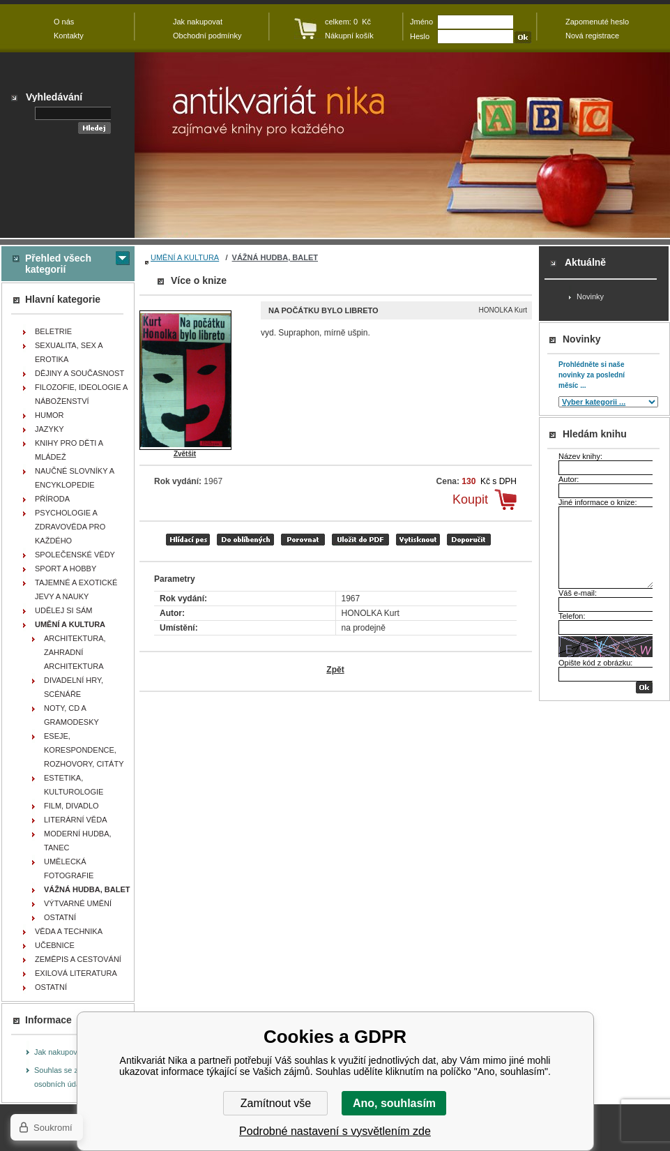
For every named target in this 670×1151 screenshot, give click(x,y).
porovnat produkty (303, 540)
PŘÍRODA (52, 499)
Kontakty (69, 35)
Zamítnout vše (276, 1103)
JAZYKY (49, 429)
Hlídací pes (188, 540)
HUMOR (49, 415)
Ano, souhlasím (394, 1103)
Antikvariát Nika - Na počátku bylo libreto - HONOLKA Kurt (402, 145)
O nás (64, 21)
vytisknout (418, 540)
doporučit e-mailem (469, 540)
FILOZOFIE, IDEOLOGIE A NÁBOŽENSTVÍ (81, 394)
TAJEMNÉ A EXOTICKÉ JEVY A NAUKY (76, 589)
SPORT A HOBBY (65, 568)
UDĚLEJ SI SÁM (64, 610)
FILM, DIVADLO (71, 806)
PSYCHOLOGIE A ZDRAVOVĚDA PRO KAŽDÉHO (70, 527)
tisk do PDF (360, 540)
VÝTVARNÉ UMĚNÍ (78, 903)
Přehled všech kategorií (58, 264)
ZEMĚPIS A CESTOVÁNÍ (78, 959)
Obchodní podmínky (207, 35)
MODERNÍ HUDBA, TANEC (78, 840)
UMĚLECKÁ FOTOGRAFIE (68, 868)
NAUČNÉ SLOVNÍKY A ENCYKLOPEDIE (74, 478)
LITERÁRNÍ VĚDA (75, 819)
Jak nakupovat (59, 1052)
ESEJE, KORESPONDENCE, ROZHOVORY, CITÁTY (84, 750)
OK (644, 687)
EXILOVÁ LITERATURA (76, 973)
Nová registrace (592, 35)
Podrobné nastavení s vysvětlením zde (335, 1131)
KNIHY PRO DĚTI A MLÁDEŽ (69, 450)
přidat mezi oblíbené (245, 540)
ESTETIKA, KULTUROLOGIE (73, 785)
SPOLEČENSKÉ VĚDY (75, 554)
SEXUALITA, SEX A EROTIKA (69, 352)
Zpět (335, 670)
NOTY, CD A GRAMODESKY (71, 715)
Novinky (590, 296)
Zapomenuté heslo (597, 21)
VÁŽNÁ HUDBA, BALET (275, 257)
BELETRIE (53, 331)
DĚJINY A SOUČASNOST (79, 373)
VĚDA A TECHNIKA (68, 931)
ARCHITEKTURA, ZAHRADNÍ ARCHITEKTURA (75, 652)
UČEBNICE (55, 945)
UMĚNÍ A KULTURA (185, 257)
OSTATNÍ (60, 917)
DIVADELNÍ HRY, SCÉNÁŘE (73, 687)
